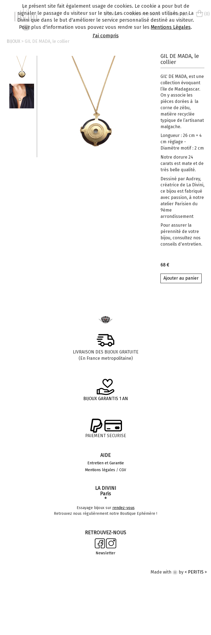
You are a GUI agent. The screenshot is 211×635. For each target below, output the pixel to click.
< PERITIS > (196, 572)
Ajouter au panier (181, 278)
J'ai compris (106, 36)
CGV (122, 470)
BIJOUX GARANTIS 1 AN (105, 398)
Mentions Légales (171, 27)
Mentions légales (100, 470)
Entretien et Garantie (105, 463)
